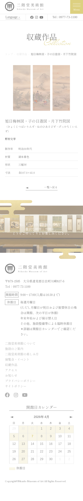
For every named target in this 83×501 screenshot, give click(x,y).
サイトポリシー (15, 386)
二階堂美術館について (20, 343)
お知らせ (11, 375)
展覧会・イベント (17, 359)
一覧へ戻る (51, 187)
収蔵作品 (11, 364)
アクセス (11, 370)
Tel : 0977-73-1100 (64, 17)
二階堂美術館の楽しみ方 (22, 354)
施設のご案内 (14, 348)
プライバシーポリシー (20, 380)
